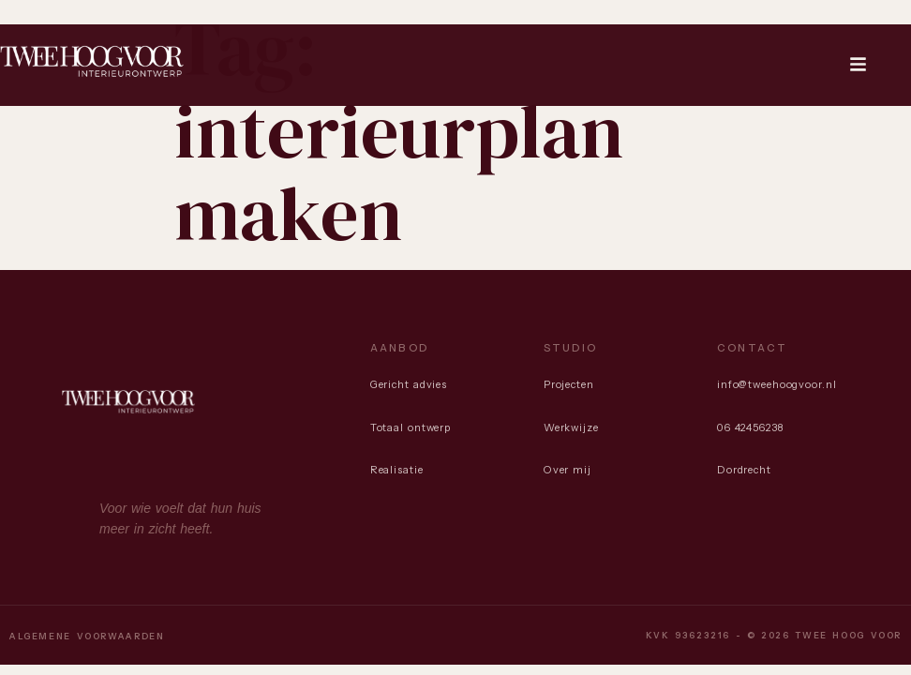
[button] (859, 65)
